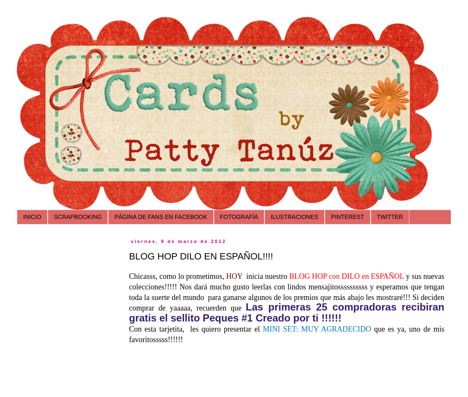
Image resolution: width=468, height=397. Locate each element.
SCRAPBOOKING (78, 216)
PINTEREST (347, 216)
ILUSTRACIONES (294, 216)
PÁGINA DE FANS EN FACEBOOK (160, 216)
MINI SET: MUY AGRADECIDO (317, 329)
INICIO (32, 216)
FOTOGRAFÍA (239, 216)
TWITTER (390, 216)
